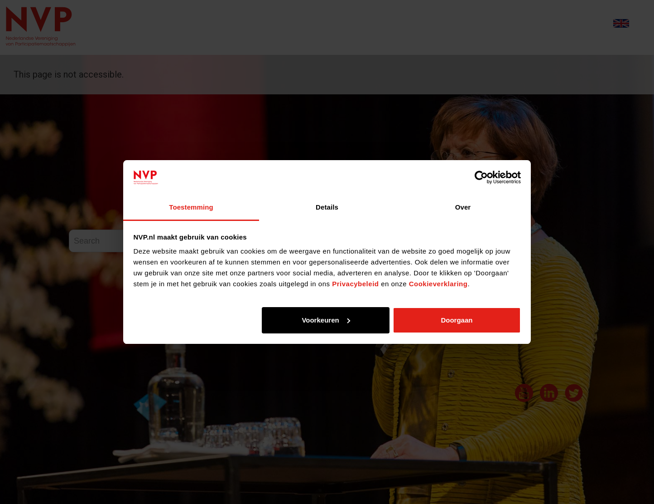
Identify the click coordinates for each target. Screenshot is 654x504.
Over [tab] (463, 207)
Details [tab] (327, 207)
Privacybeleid (355, 284)
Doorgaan (456, 320)
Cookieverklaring (438, 284)
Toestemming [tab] (191, 207)
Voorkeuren (326, 320)
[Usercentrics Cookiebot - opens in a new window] (481, 177)
